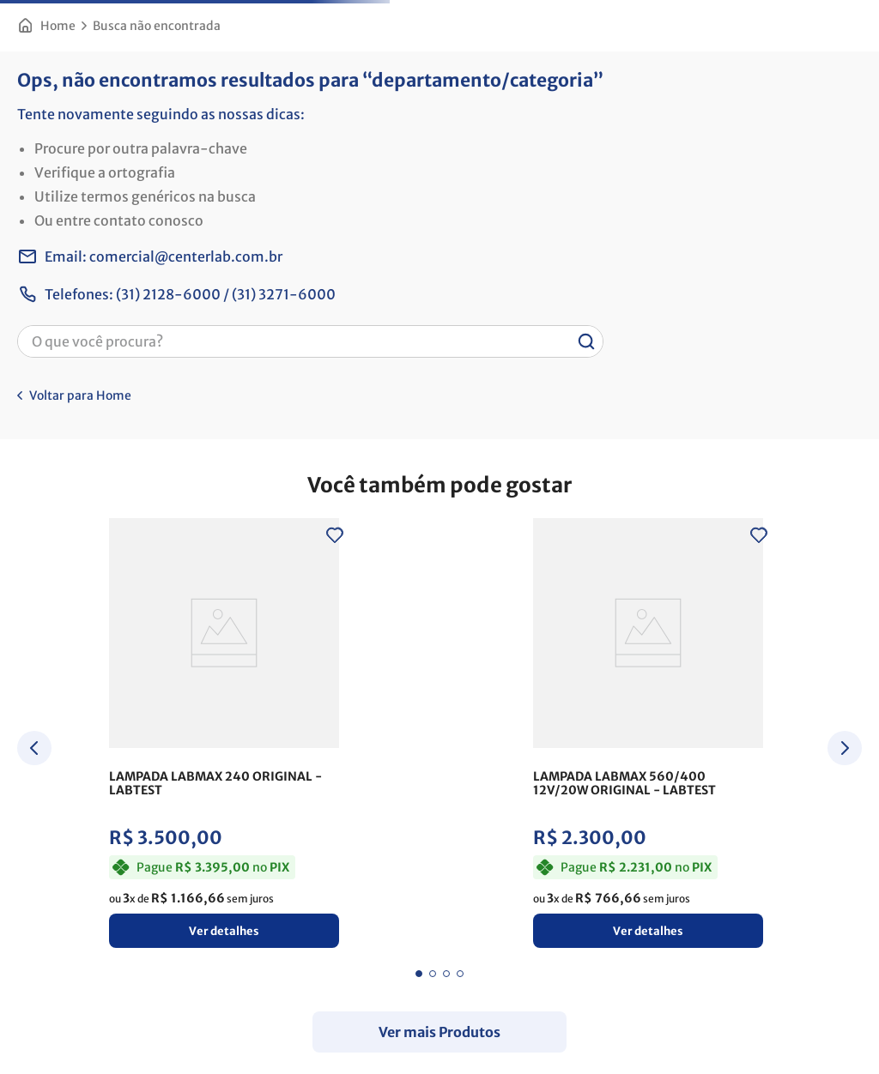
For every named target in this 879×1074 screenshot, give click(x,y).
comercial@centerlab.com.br (185, 256)
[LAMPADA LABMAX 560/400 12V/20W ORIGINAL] (648, 737)
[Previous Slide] (34, 748)
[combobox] (310, 341)
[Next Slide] (844, 748)
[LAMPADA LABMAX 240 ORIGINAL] (224, 737)
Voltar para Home (80, 395)
